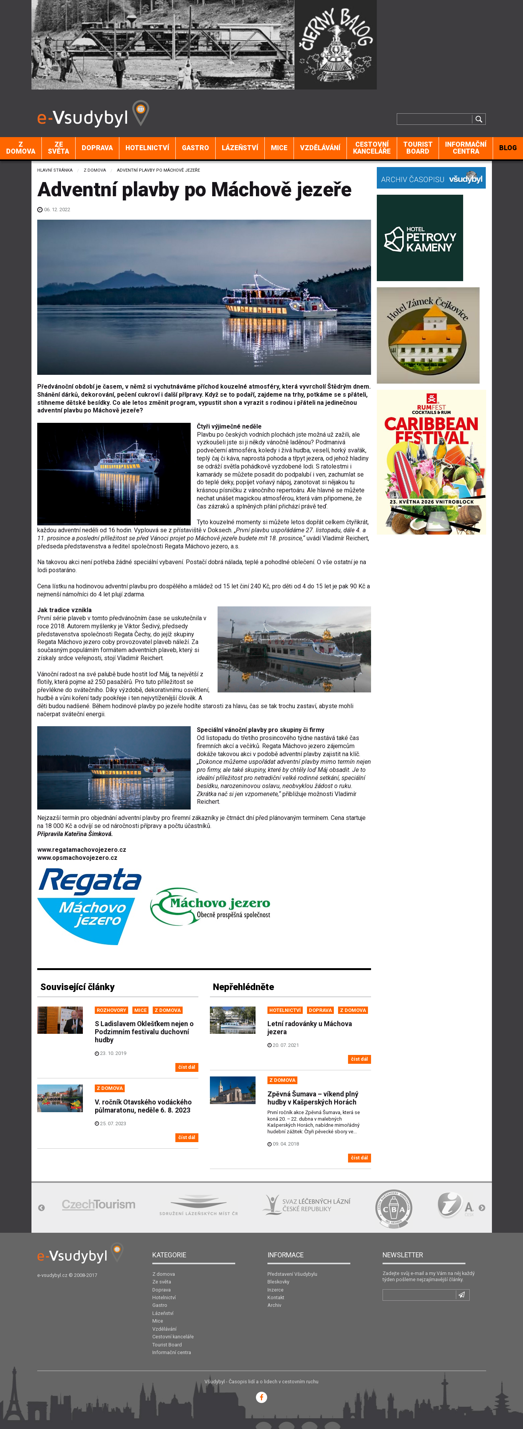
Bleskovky (278, 1282)
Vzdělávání (320, 148)
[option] (98, 1205)
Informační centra (466, 148)
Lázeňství (240, 148)
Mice (279, 148)
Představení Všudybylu (292, 1274)
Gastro (195, 148)
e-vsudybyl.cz (52, 1275)
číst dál (186, 1067)
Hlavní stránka (55, 170)
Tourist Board (418, 148)
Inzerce (275, 1290)
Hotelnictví (147, 148)
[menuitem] (21, 148)
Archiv (274, 1305)
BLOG (508, 148)
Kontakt (275, 1297)
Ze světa (58, 148)
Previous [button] (41, 1208)
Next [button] (482, 1208)
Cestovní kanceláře (372, 148)
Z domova (20, 148)
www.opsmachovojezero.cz (77, 857)
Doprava (97, 148)
